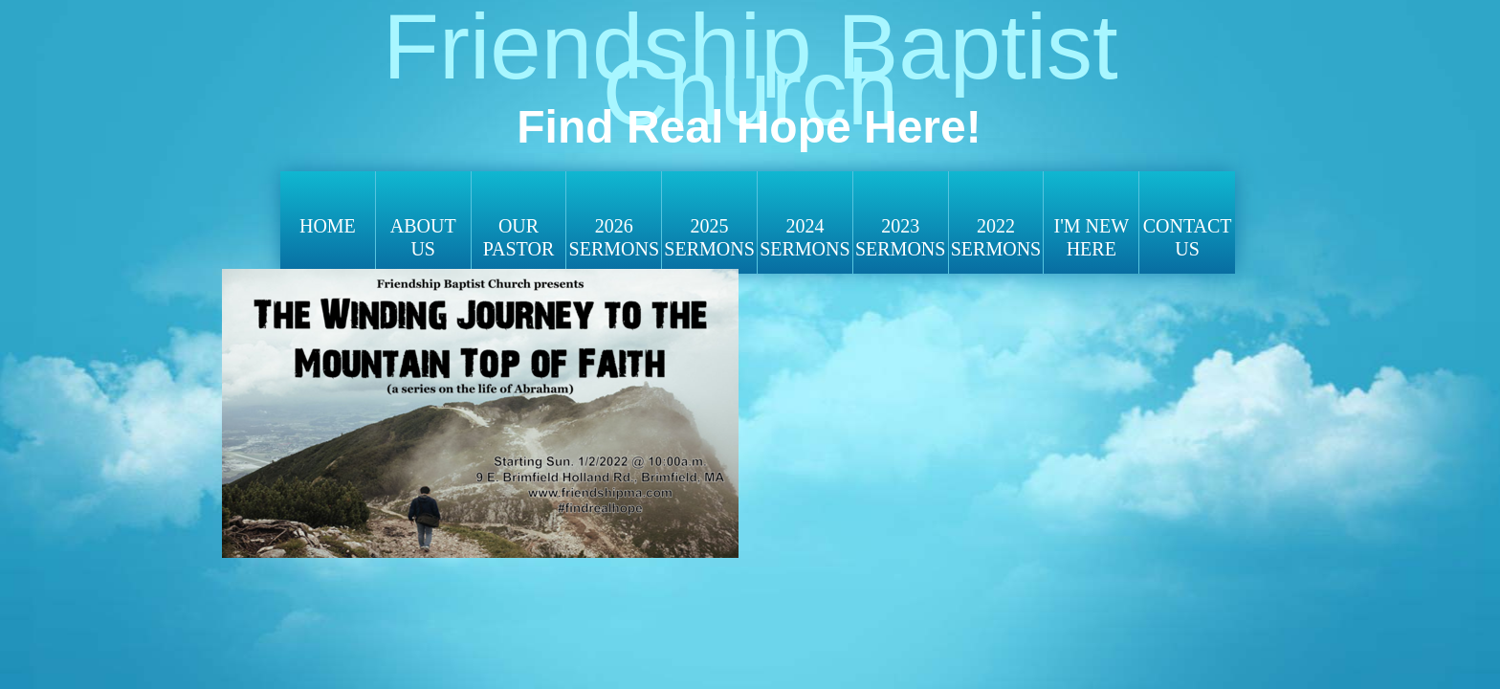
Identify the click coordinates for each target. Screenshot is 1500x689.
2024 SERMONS (804, 237)
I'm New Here (1091, 237)
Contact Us (1187, 237)
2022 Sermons (996, 237)
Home (327, 225)
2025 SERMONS (709, 237)
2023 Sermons (900, 237)
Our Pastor (519, 237)
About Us (423, 237)
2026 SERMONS (614, 237)
